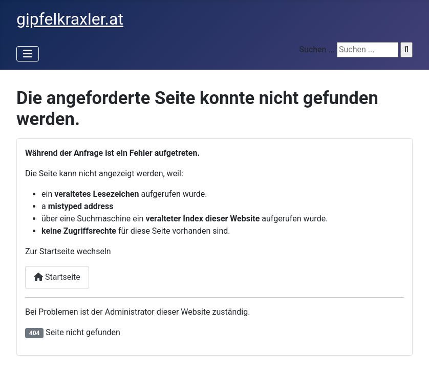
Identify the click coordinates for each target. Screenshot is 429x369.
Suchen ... (317, 49)
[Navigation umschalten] (27, 53)
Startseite (57, 277)
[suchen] (367, 49)
